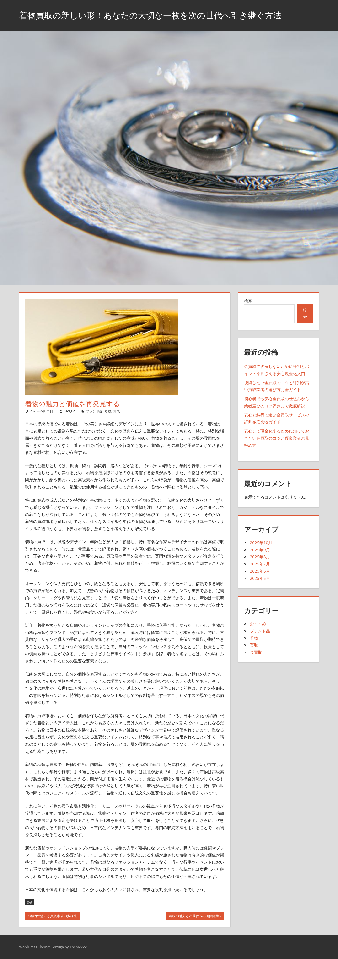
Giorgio (69, 411)
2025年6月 (260, 571)
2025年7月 (260, 564)
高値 (29, 902)
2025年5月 (260, 578)
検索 (248, 300)
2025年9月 (260, 550)
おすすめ (258, 623)
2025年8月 (260, 557)
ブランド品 (94, 411)
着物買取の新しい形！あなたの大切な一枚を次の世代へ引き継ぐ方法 (154, 15)
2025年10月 (261, 542)
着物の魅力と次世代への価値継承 (194, 916)
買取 (116, 411)
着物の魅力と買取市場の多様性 (53, 916)
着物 (108, 411)
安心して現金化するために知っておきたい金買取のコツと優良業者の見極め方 (276, 438)
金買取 (256, 652)
